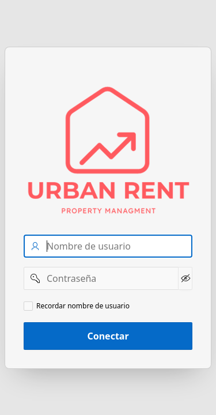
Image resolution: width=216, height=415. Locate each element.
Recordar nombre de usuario (83, 306)
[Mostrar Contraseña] (185, 278)
